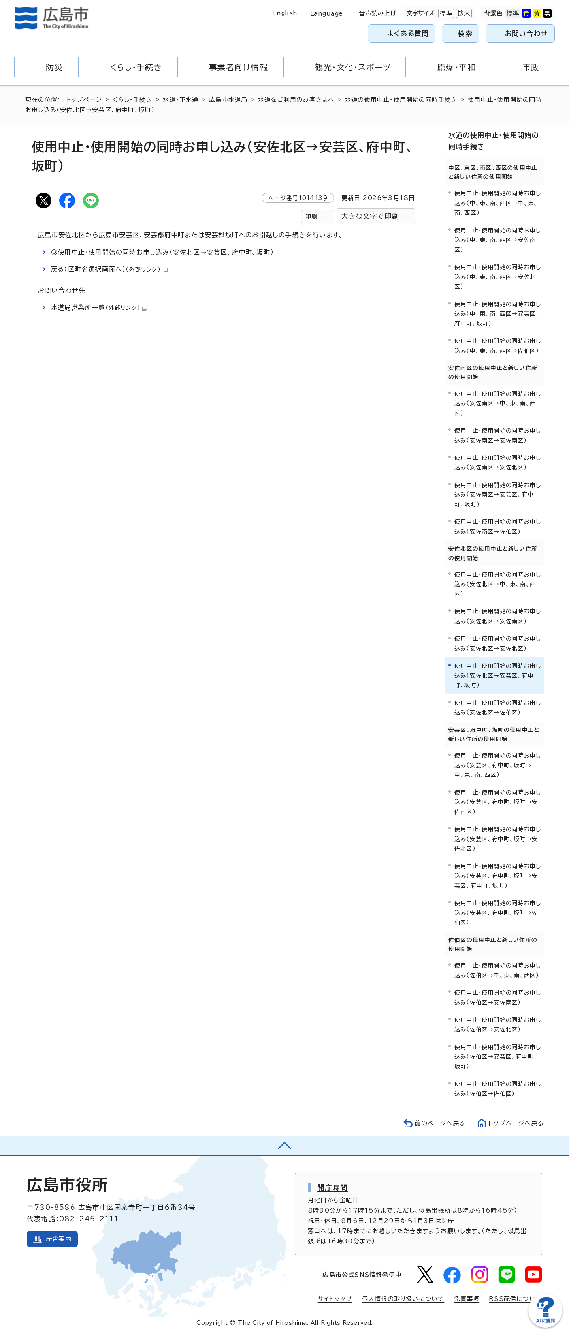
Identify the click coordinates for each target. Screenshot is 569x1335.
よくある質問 (408, 33)
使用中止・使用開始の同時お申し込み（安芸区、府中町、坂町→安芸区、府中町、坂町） (497, 876)
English (285, 13)
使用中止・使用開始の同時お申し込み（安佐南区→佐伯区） (497, 526)
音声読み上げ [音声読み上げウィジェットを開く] (378, 13)
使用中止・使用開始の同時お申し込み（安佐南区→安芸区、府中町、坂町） (497, 494)
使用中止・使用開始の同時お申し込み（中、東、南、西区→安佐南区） (497, 240)
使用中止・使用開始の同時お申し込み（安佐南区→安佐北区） (497, 462)
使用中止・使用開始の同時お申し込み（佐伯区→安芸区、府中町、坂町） (497, 1056)
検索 (465, 33)
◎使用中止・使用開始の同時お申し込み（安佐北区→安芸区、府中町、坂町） (162, 252)
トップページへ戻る (516, 1123)
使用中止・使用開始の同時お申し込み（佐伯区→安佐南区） (497, 997)
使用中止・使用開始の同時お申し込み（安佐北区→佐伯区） (497, 707)
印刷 (311, 216)
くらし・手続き (132, 100)
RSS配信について (515, 1299)
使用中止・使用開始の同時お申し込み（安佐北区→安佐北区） (497, 643)
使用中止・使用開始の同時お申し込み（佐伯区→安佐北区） (497, 1024)
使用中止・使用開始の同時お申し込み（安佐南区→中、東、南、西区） (497, 403)
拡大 (463, 13)
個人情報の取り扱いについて (403, 1299)
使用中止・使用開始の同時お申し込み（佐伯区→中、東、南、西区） (497, 970)
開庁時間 (332, 1187)
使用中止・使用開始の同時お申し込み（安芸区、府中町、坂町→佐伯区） (497, 912)
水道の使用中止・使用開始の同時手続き (401, 100)
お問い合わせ (526, 33)
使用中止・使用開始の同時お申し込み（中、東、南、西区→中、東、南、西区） (497, 203)
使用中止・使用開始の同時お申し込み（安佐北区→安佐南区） (497, 616)
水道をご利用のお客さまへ (296, 100)
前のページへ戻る (440, 1123)
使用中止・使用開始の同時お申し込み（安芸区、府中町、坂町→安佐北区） (497, 838)
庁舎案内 (59, 1239)
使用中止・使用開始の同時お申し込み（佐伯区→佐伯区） (497, 1088)
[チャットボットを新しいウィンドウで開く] (545, 1326)
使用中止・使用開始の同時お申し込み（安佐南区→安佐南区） (497, 435)
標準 (445, 13)
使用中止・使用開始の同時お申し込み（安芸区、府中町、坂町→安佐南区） (497, 802)
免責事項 (466, 1299)
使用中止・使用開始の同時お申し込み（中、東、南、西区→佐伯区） (497, 345)
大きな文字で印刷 (370, 216)
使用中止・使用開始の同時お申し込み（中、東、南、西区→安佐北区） (497, 276)
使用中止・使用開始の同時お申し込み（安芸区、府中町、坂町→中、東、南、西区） (497, 765)
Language (326, 14)
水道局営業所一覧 (99, 307)
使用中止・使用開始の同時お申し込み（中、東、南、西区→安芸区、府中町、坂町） (497, 313)
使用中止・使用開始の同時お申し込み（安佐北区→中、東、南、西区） (497, 584)
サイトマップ (335, 1299)
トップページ (84, 100)
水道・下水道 (180, 100)
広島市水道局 (228, 100)
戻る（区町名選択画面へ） (109, 269)
